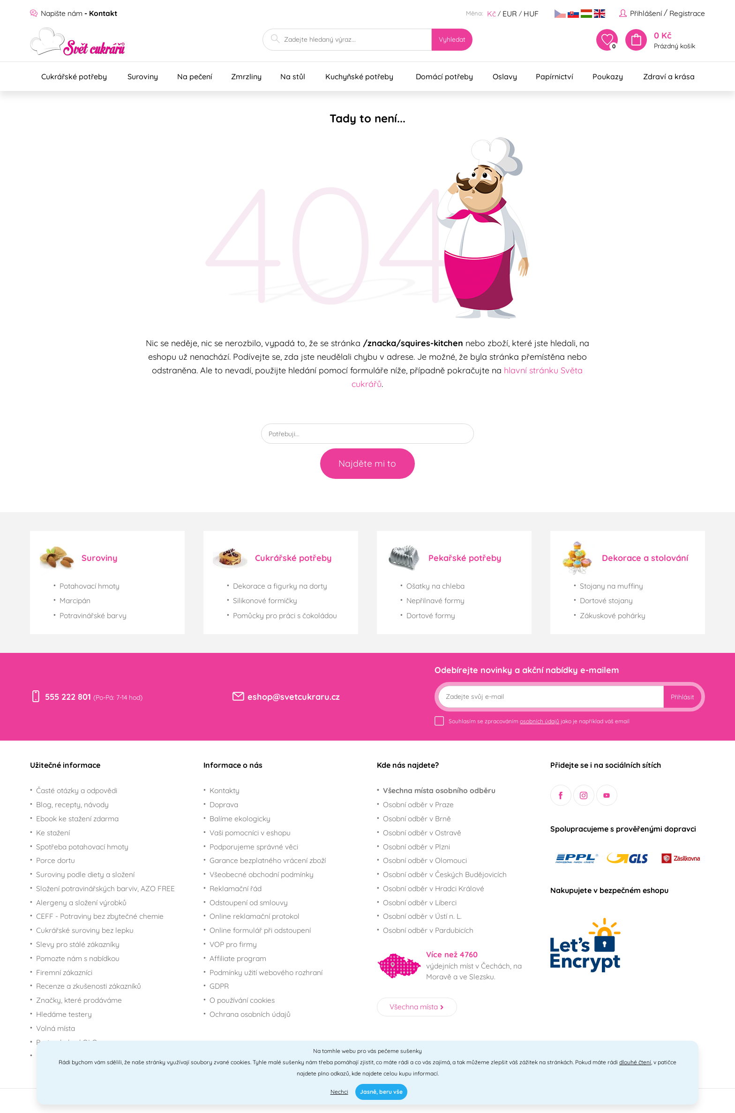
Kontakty (225, 790)
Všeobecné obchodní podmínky (262, 874)
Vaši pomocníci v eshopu (250, 832)
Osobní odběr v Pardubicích (428, 930)
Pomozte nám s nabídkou (78, 958)
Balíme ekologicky (240, 818)
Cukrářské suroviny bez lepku (85, 930)
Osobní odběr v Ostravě (422, 832)
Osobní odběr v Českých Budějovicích (445, 874)
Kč (491, 13)
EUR (509, 13)
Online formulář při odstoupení (260, 930)
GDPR (219, 986)
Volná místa (55, 1028)
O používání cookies (242, 1000)
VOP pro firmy (233, 944)
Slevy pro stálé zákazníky (78, 944)
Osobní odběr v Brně (417, 818)
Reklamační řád (236, 888)
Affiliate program (238, 958)
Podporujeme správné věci (254, 846)
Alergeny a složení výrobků (81, 902)
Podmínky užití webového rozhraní (266, 972)
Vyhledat (452, 39)
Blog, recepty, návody (72, 804)
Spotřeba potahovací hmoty (82, 846)
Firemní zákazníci (64, 972)
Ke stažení (53, 832)
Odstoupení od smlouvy (249, 902)
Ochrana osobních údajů (250, 1014)
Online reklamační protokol (255, 916)
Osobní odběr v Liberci (420, 902)
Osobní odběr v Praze (418, 804)
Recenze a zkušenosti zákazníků (88, 986)
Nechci (339, 1091)
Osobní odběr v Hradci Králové (433, 888)
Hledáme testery (64, 1014)
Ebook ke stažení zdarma (77, 818)
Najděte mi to (367, 463)
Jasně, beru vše (381, 1091)
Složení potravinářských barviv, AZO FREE (105, 888)
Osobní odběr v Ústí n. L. (422, 916)
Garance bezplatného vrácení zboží (268, 860)
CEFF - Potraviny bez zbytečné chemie (100, 916)
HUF (531, 13)
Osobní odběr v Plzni (416, 846)
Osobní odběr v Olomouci (425, 860)
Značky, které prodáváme (79, 1000)
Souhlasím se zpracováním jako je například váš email (539, 721)
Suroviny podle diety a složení (85, 874)
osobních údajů (539, 721)
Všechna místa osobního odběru (439, 790)
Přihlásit (682, 697)
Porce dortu (55, 860)
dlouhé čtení (635, 1062)
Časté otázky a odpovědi (76, 790)
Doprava (224, 804)
